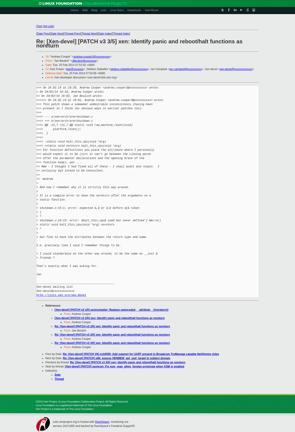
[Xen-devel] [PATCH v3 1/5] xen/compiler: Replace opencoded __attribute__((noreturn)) (111, 309)
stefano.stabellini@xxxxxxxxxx (129, 69)
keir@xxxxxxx (74, 69)
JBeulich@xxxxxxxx (84, 60)
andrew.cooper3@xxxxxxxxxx (92, 56)
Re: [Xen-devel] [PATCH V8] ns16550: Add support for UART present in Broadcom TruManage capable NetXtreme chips (141, 354)
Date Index (105, 33)
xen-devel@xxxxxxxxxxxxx (236, 69)
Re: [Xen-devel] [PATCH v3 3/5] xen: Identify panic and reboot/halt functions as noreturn (112, 326)
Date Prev (43, 33)
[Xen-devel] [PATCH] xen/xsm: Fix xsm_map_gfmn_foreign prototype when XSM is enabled (124, 366)
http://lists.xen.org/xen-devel (61, 295)
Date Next (57, 33)
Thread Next (89, 33)
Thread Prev (72, 33)
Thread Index (121, 33)
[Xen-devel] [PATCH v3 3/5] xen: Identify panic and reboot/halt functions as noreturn (110, 318)
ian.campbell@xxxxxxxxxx (185, 69)
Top (39, 26)
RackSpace (102, 421)
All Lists (48, 26)
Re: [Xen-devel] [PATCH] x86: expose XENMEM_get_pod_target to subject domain (116, 358)
